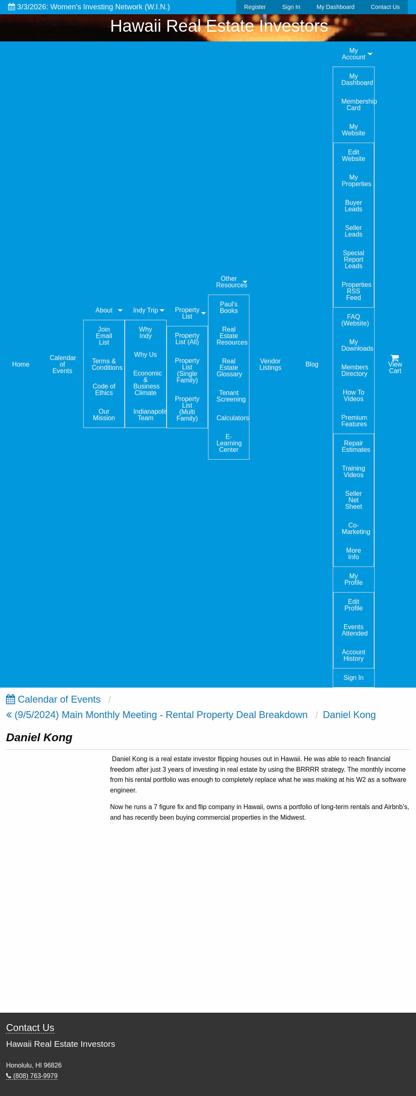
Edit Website (354, 155)
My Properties (356, 180)
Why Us (145, 354)
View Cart (395, 364)
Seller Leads (354, 231)
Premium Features (354, 421)
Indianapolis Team (149, 414)
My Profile (353, 579)
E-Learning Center (229, 443)
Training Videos (353, 471)
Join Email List (104, 336)
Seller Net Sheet (353, 500)
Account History (353, 655)
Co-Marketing (356, 528)
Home (21, 364)
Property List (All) (187, 338)
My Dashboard (335, 7)
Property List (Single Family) (187, 370)
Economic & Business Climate (147, 383)
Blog (312, 364)
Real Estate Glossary (229, 368)
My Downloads (357, 345)
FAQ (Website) (355, 320)
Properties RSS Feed (356, 291)
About (104, 310)
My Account (353, 54)
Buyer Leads (354, 206)
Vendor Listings (270, 364)
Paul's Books (229, 307)
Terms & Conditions (107, 364)
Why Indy (145, 332)
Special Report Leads (353, 259)
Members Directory (354, 370)
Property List (187, 313)
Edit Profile (353, 605)
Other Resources (231, 282)
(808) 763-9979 (32, 1075)
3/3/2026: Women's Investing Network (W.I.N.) (89, 6)
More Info (353, 553)
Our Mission (104, 414)
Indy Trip (145, 310)
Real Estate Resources (232, 336)
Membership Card (357, 104)
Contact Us (385, 7)
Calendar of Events (63, 364)
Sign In (291, 7)
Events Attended (355, 630)
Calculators (233, 418)
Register (255, 7)
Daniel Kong (349, 714)
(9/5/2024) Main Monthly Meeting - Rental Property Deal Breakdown (157, 714)
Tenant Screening (231, 396)
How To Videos (353, 395)
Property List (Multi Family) (187, 408)
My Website (354, 130)
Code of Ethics (104, 389)
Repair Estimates (356, 446)
